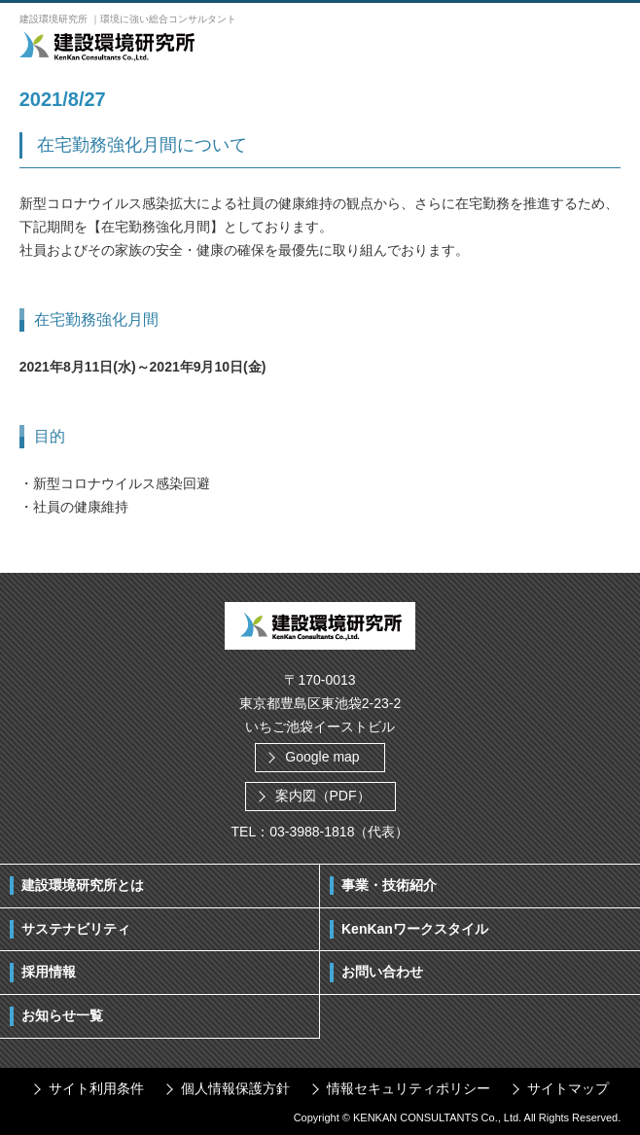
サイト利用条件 (96, 1088)
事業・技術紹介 (389, 885)
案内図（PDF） (323, 795)
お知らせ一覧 (62, 1015)
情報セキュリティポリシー (408, 1088)
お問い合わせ (382, 971)
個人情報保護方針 (235, 1088)
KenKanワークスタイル (414, 929)
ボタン (601, 45)
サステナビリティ (75, 929)
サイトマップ (568, 1088)
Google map (322, 756)
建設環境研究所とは (82, 885)
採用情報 (48, 971)
